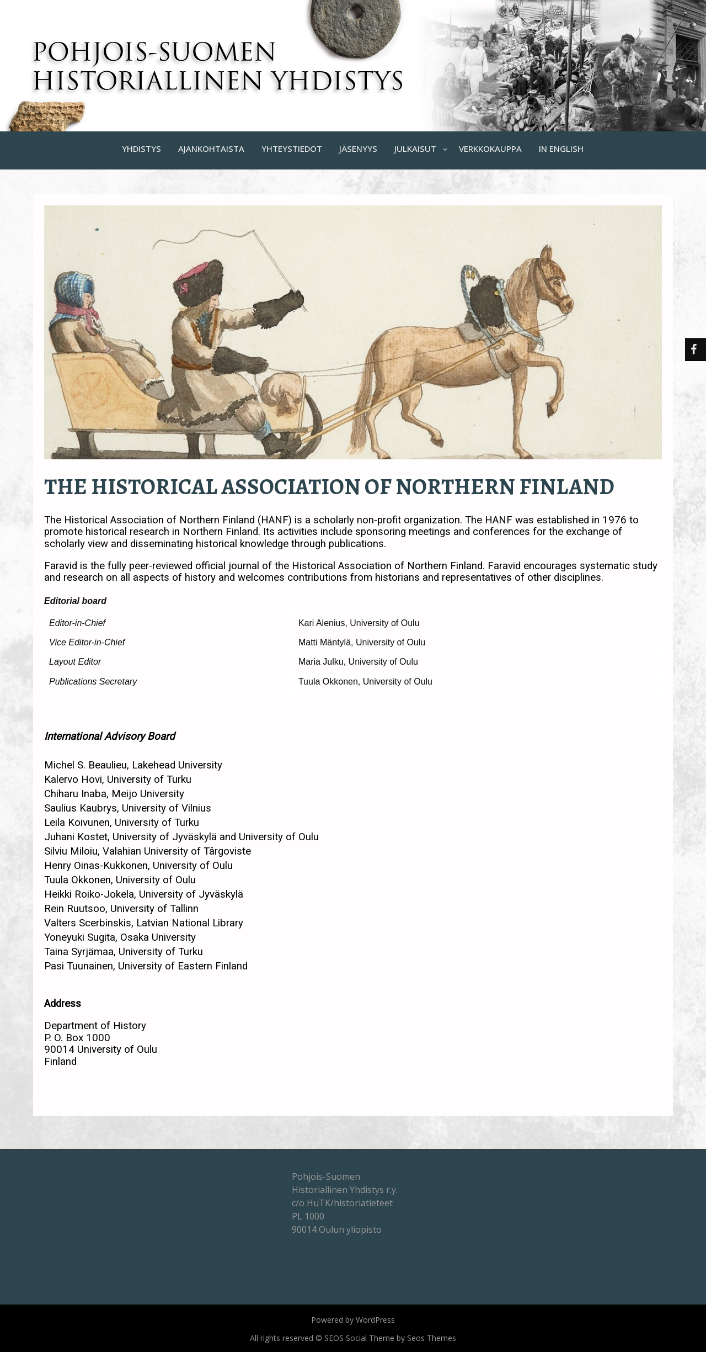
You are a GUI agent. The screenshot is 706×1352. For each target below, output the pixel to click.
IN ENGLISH (561, 148)
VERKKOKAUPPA (490, 148)
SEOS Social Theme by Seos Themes (390, 1338)
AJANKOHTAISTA (211, 148)
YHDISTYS (141, 148)
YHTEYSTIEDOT (291, 148)
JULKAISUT (415, 148)
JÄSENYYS (358, 148)
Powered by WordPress (353, 1319)
